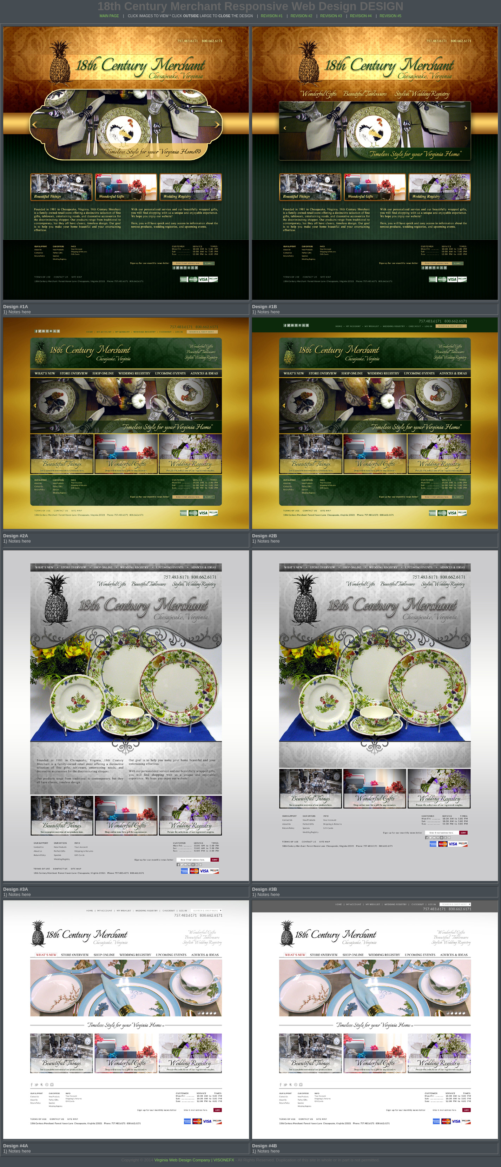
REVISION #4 (361, 16)
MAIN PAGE (109, 16)
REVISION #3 (331, 16)
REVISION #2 (301, 16)
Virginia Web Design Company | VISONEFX (194, 1160)
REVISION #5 (390, 16)
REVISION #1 (272, 16)
